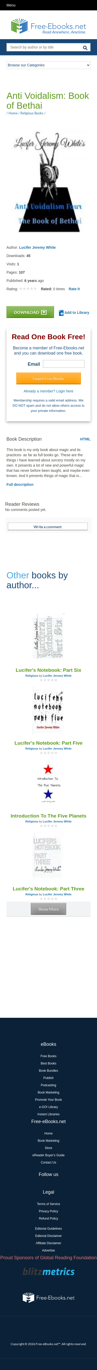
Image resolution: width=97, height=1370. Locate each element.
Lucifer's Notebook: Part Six (48, 670)
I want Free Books (48, 378)
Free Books (48, 1056)
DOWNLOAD (30, 312)
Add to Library (74, 313)
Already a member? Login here (48, 391)
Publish (48, 1078)
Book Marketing (48, 1092)
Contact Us (48, 1162)
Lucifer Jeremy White (37, 247)
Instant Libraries (48, 1114)
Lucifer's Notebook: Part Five (48, 743)
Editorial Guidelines (48, 1228)
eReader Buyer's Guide (48, 1155)
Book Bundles (48, 1071)
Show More (48, 909)
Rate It (74, 289)
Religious (31, 675)
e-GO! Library (48, 1107)
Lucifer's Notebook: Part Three (48, 888)
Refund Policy (48, 1218)
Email (34, 364)
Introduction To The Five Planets (48, 816)
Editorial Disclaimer (48, 1236)
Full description (19, 484)
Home (48, 1133)
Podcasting (48, 1085)
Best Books (48, 1063)
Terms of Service (48, 1204)
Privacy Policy (48, 1211)
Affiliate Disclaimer (48, 1243)
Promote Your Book (48, 1100)
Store (48, 1148)
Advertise (48, 1250)
